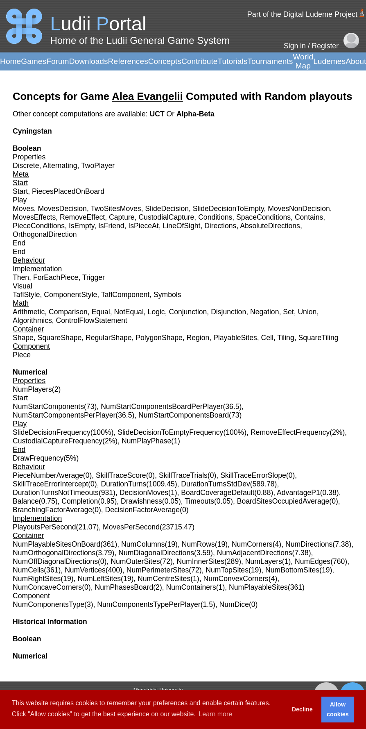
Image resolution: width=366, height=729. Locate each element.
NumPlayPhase (146, 441)
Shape (23, 338)
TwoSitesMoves (115, 208)
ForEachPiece (56, 277)
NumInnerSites (200, 561)
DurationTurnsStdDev (215, 484)
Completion (79, 501)
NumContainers (191, 587)
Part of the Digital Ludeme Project (302, 14)
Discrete (26, 165)
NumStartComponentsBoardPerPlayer (162, 406)
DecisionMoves (144, 492)
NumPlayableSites (258, 587)
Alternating (60, 165)
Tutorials (232, 61)
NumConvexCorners (235, 579)
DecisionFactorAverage (142, 510)
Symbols (167, 295)
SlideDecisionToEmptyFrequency (170, 432)
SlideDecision (167, 208)
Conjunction (188, 312)
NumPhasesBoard (124, 587)
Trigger (93, 277)
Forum (57, 61)
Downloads (88, 61)
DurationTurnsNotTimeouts (56, 492)
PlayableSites (235, 338)
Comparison (68, 312)
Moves (23, 208)
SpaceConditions (263, 217)
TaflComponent (125, 295)
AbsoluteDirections (270, 226)
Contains (309, 217)
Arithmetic (29, 312)
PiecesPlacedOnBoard (68, 191)
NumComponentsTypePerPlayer (148, 604)
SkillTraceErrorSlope (253, 475)
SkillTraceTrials (183, 475)
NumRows (198, 544)
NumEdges (312, 561)
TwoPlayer (98, 165)
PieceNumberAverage (48, 475)
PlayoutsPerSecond (44, 527)
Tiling (285, 338)
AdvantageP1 (298, 492)
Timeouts (199, 501)
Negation (264, 312)
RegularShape (109, 338)
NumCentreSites (164, 579)
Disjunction (228, 312)
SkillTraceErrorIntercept (50, 484)
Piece (22, 355)
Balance (26, 501)
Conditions (215, 217)
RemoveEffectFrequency (290, 432)
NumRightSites (37, 579)
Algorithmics (32, 320)
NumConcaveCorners (47, 587)
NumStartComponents (48, 406)
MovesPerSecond (131, 527)
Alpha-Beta (195, 114)
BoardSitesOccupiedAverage (283, 501)
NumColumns (143, 544)
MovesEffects (34, 217)
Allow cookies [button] (338, 709)
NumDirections (308, 544)
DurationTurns (123, 484)
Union (307, 312)
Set (288, 312)
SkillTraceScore (121, 475)
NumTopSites (227, 570)
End (19, 252)
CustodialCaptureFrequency (57, 441)
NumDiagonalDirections (156, 553)
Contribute (199, 61)
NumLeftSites (99, 579)
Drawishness (141, 501)
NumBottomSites (292, 570)
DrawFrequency (38, 458)
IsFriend (111, 226)
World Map (303, 61)
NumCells (28, 570)
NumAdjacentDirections (254, 553)
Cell (267, 338)
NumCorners (252, 544)
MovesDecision (62, 208)
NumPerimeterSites (158, 570)
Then (21, 277)
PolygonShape (159, 338)
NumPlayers (32, 389)
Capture (122, 217)
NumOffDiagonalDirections (55, 561)
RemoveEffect (82, 217)
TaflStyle (26, 295)
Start (20, 191)
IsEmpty (81, 226)
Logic (156, 312)
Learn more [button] (215, 714)
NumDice (234, 604)
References (128, 61)
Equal (101, 312)
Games (33, 61)
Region (198, 338)
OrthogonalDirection (45, 234)
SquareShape (60, 338)
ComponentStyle (70, 295)
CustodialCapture (166, 217)
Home (10, 61)
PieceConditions (39, 226)
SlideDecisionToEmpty (228, 208)
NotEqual (128, 312)
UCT (157, 114)
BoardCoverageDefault (217, 492)
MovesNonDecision (299, 208)
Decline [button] (302, 709)
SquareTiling (318, 338)
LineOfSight (181, 226)
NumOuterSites (135, 561)
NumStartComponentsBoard (183, 415)
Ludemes (329, 61)
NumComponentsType (48, 604)
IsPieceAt (143, 226)
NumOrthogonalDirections (54, 553)
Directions (220, 226)
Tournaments (270, 61)
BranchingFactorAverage (52, 510)
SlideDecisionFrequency (51, 432)
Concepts (164, 61)
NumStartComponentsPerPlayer (64, 415)
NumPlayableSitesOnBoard (56, 544)
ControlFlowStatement (91, 320)
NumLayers (263, 561)
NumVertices (85, 570)
